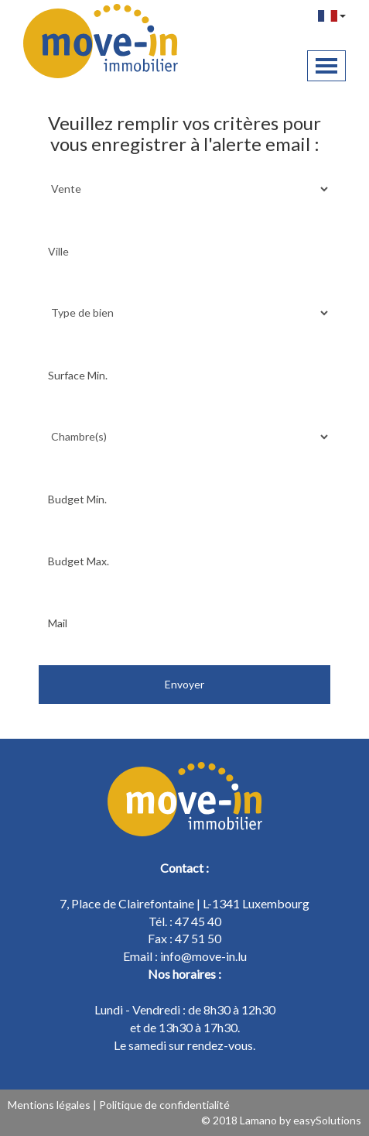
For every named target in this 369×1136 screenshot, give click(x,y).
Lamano (258, 1120)
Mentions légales (49, 1104)
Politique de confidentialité (164, 1104)
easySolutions (327, 1120)
